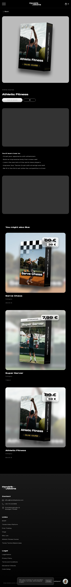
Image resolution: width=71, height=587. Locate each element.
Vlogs (4, 531)
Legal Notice (6, 554)
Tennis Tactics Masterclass (12, 543)
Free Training (6, 528)
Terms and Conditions (10, 562)
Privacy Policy (7, 558)
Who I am (5, 535)
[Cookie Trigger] (6, 569)
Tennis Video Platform (10, 524)
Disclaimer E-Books (9, 565)
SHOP (4, 520)
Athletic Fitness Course (10, 539)
